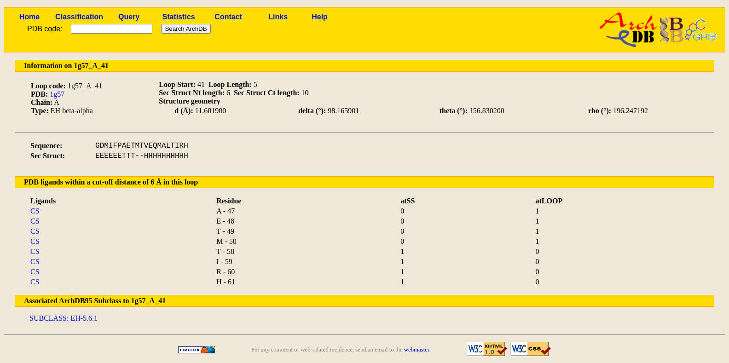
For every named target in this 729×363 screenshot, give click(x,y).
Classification (79, 17)
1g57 (57, 94)
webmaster (416, 349)
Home (29, 17)
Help (320, 17)
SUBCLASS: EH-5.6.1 (63, 318)
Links (278, 17)
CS (35, 211)
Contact (228, 17)
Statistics (178, 17)
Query (128, 17)
